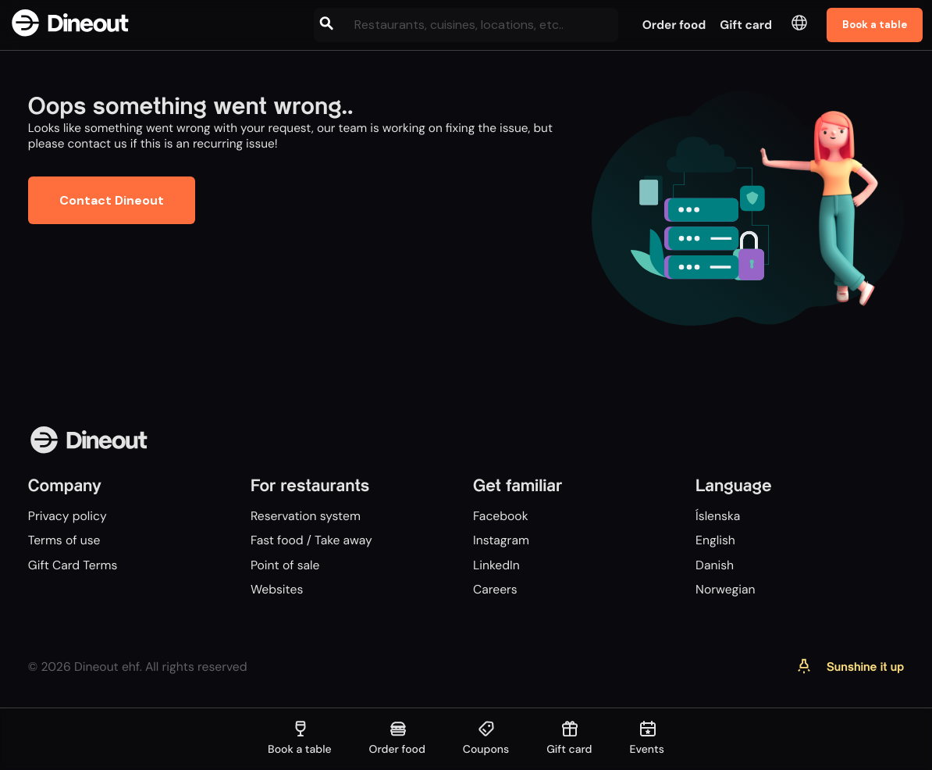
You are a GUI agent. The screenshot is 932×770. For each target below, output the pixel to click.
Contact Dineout (111, 200)
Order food (674, 25)
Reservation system (306, 516)
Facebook (500, 516)
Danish (714, 565)
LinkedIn (496, 565)
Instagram (501, 540)
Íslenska (717, 516)
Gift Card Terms (72, 565)
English (715, 540)
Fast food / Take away (311, 540)
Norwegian (725, 589)
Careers (495, 589)
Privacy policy (67, 516)
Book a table (874, 24)
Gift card (746, 25)
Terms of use (64, 540)
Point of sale (285, 565)
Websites (277, 589)
